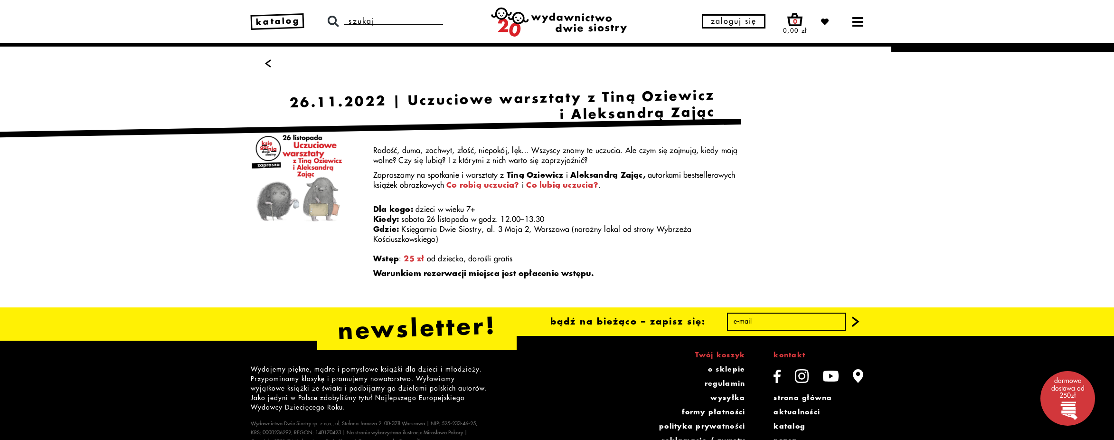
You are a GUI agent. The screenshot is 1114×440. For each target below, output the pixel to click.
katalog (789, 426)
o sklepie (726, 369)
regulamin (725, 383)
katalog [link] (278, 21)
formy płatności (713, 412)
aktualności (797, 412)
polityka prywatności (702, 426)
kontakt (789, 355)
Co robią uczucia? (482, 185)
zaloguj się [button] (733, 21)
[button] (856, 321)
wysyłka (727, 397)
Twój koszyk (720, 355)
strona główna (803, 397)
